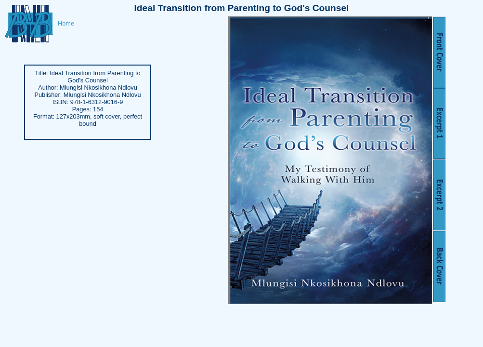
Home (66, 23)
